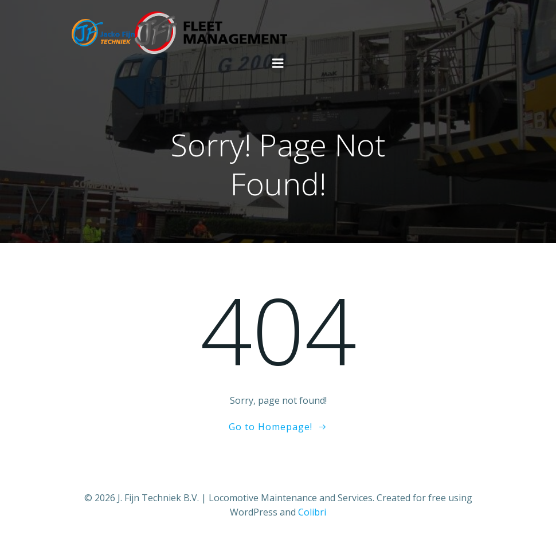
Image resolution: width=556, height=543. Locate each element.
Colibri (312, 512)
